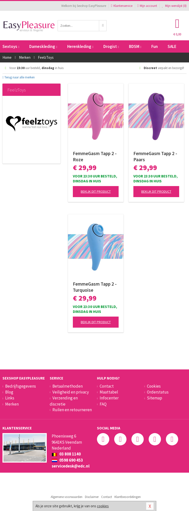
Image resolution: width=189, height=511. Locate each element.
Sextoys (10, 46)
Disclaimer (92, 497)
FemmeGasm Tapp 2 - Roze (95, 156)
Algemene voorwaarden (66, 497)
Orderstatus (158, 392)
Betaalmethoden (67, 386)
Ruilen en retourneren (72, 409)
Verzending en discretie (64, 401)
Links (9, 398)
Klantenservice (121, 6)
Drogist (111, 46)
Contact (107, 386)
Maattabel (109, 392)
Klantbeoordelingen (127, 497)
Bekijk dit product (96, 191)
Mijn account (147, 6)
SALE (172, 46)
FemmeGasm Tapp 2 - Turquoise (95, 287)
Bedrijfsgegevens (20, 386)
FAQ (103, 404)
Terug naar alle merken (18, 77)
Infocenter (109, 398)
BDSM (135, 46)
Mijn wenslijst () (174, 6)
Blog (9, 392)
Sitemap (154, 398)
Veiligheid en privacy (70, 392)
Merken (12, 404)
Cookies (154, 386)
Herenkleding (80, 46)
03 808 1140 (66, 454)
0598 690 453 (67, 460)
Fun (154, 46)
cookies (103, 506)
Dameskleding (43, 46)
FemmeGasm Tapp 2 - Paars (155, 156)
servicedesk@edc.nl (71, 466)
